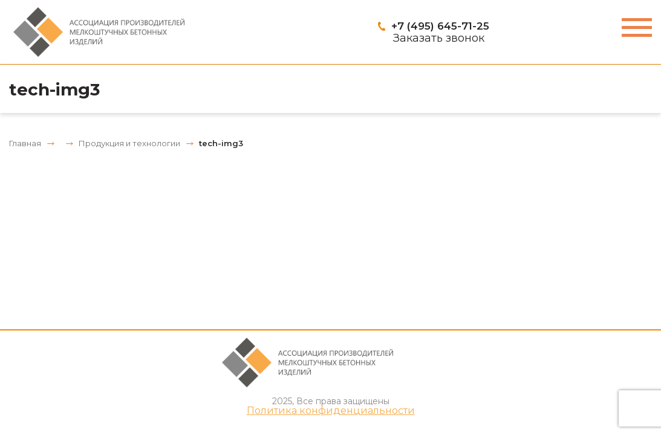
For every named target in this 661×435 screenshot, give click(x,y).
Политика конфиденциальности (331, 411)
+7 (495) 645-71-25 (440, 26)
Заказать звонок (438, 38)
